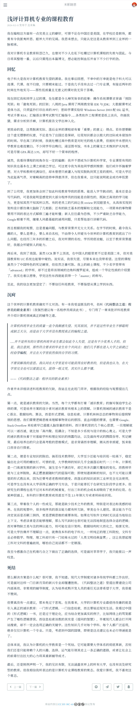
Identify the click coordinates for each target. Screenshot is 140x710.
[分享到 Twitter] (118, 687)
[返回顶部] (96, 687)
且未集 (31, 25)
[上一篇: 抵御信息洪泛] (15, 687)
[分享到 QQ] (129, 687)
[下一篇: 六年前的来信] (34, 687)
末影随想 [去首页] (70, 5)
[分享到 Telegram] (107, 687)
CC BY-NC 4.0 (66, 704)
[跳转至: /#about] (134, 4)
